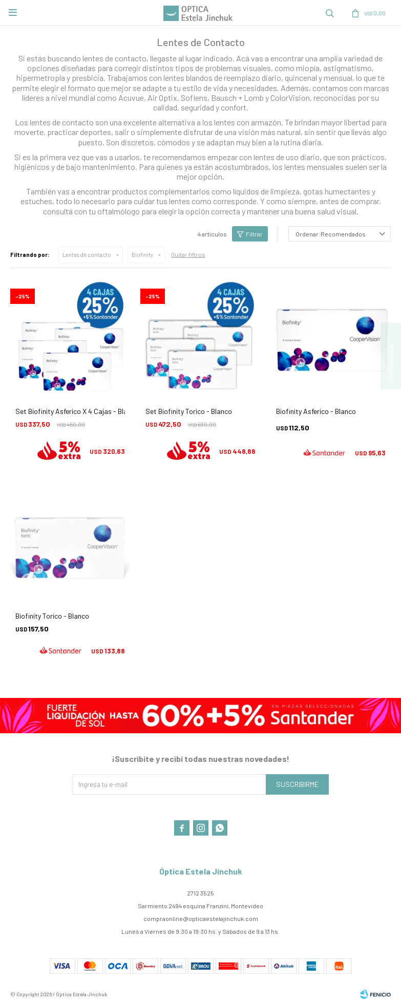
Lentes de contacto (86, 254)
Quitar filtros (188, 254)
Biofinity (142, 254)
